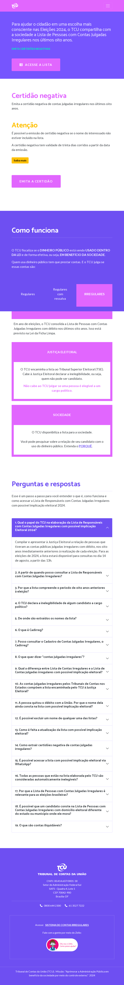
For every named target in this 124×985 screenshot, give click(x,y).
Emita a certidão (36, 181)
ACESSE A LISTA (36, 65)
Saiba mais (20, 160)
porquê (85, 446)
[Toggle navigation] (107, 6)
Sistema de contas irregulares (67, 924)
